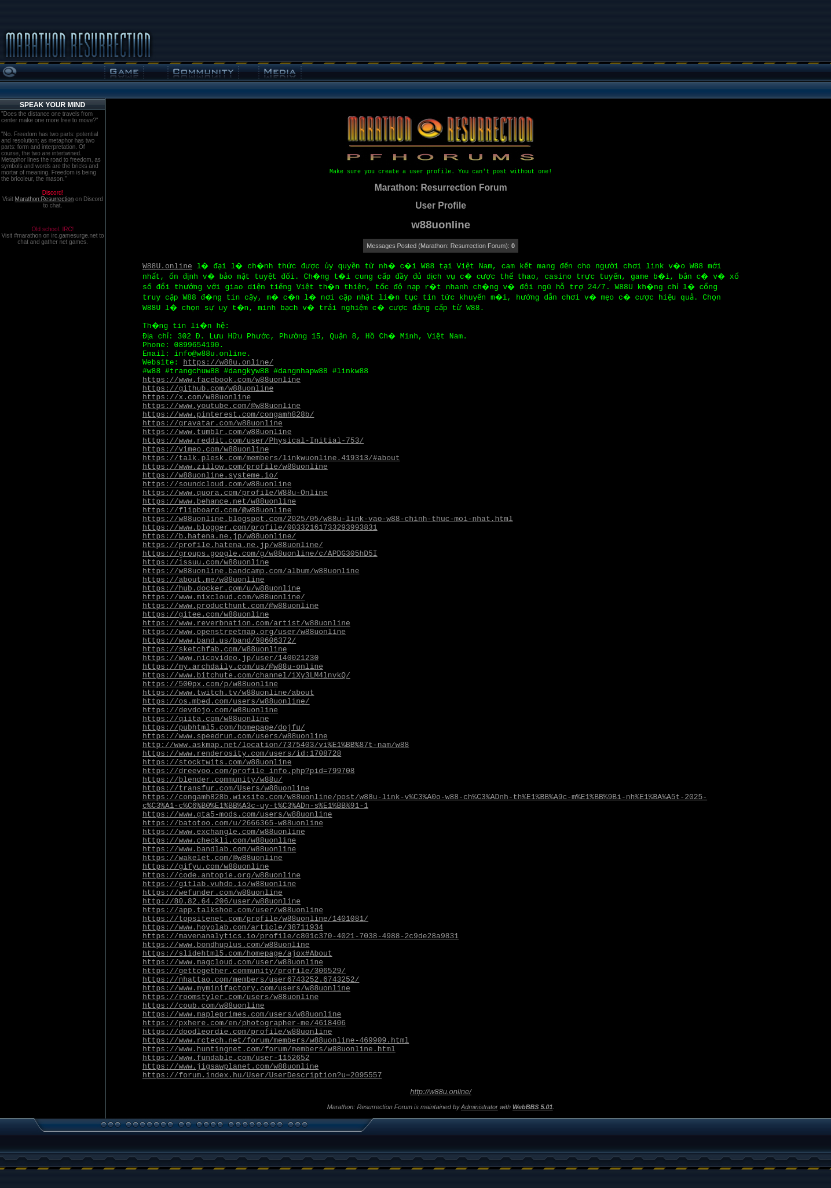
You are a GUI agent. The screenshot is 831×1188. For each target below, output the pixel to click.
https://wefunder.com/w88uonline (212, 892)
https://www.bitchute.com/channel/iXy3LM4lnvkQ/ (246, 675)
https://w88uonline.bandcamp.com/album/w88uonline (250, 571)
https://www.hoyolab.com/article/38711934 (232, 927)
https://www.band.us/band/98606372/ (219, 640)
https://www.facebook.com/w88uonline (221, 380)
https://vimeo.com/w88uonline (205, 449)
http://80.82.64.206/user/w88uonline (221, 901)
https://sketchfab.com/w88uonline (214, 649)
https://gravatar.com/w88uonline (212, 423)
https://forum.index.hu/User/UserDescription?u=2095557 (262, 1075)
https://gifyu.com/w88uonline (205, 866)
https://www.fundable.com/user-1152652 (226, 1058)
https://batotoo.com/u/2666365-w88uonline (232, 823)
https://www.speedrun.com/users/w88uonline (235, 736)
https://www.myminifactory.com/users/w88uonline (246, 988)
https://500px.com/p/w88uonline (210, 684)
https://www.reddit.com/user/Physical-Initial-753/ (253, 440)
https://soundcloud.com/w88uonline (216, 484)
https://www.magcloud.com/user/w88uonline (232, 962)
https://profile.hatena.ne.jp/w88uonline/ (232, 545)
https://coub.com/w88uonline (203, 1005)
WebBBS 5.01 (532, 1106)
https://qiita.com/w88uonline (205, 719)
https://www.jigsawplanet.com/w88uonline (230, 1066)
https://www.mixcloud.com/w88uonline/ (223, 597)
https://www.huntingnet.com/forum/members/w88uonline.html (269, 1049)
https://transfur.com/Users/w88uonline (226, 788)
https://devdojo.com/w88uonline (210, 710)
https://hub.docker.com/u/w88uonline (221, 588)
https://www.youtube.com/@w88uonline (221, 406)
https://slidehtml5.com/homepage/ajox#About (237, 953)
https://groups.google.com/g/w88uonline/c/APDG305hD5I (260, 553)
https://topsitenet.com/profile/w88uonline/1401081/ (255, 918)
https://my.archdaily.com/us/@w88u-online (232, 666)
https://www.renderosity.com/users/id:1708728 (241, 753)
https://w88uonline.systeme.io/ (210, 475)
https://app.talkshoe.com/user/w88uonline (232, 910)
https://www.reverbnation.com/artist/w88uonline (246, 623)
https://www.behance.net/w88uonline (219, 501)
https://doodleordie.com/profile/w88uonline (237, 1031)
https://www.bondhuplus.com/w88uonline (226, 945)
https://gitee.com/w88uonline (205, 614)
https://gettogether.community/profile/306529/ (244, 971)
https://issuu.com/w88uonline (205, 562)
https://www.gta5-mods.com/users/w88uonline (237, 814)
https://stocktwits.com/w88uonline (216, 762)
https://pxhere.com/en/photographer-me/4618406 (244, 1023)
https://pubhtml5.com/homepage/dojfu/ (223, 727)
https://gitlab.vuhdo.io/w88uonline (219, 884)
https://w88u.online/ (228, 362)
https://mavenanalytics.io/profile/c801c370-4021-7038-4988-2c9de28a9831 (300, 936)
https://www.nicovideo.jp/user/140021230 (230, 658)
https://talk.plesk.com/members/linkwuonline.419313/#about (271, 458)
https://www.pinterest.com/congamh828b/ (228, 414)
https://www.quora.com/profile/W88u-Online (235, 493)
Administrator (479, 1106)
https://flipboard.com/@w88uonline (216, 510)
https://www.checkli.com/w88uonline (219, 840)
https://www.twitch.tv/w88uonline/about (228, 692)
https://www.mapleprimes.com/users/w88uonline (241, 1014)
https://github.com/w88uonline (207, 388)
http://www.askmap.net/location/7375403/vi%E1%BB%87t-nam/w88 (275, 745)
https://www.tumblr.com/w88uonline (216, 432)
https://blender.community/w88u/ (212, 779)
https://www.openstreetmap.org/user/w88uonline (244, 632)
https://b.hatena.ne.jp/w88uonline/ (219, 536)
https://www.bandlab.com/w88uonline (219, 849)
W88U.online (167, 266)
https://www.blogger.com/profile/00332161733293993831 (260, 527)
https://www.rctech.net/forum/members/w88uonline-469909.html (275, 1040)
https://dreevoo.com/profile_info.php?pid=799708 (248, 771)
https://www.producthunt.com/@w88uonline (230, 606)
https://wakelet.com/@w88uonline (212, 858)
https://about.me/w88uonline (203, 579)
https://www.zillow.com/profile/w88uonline (235, 466)
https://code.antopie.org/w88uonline (221, 875)
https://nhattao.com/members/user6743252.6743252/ (250, 979)
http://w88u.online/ (440, 1091)
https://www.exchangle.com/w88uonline (223, 832)
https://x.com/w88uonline (196, 397)
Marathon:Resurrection (44, 199)
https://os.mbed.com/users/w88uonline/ (226, 701)
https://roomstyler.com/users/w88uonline (230, 997)
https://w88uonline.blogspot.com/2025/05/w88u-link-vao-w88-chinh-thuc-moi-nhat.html (327, 519)
